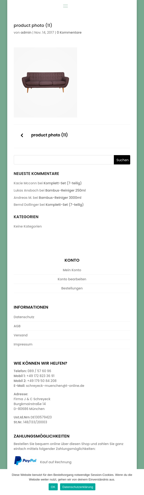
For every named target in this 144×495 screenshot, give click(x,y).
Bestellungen (72, 288)
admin (26, 32)
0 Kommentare (69, 32)
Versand (21, 335)
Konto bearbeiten (72, 279)
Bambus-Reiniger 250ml (65, 190)
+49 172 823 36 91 (40, 376)
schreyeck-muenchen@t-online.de (55, 385)
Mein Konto (72, 270)
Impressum (23, 344)
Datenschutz (24, 317)
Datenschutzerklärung (77, 487)
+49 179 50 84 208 (42, 380)
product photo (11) (49, 135)
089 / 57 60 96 (39, 371)
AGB (17, 326)
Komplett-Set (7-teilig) (63, 183)
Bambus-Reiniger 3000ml (60, 197)
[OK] (138, 482)
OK (53, 487)
